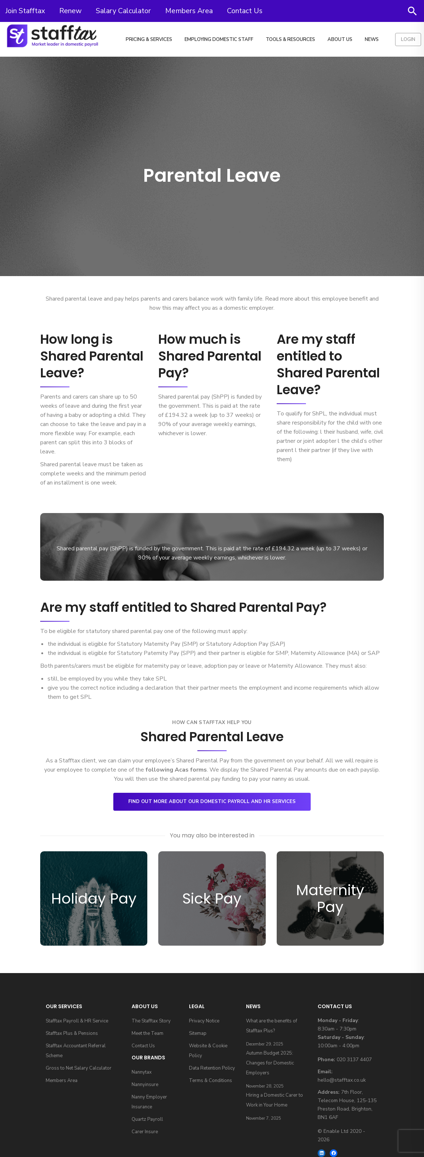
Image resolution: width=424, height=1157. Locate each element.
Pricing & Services (149, 39)
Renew (70, 11)
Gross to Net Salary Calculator (78, 1068)
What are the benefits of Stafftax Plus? (271, 1026)
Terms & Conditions (210, 1080)
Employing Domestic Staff (219, 39)
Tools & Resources (290, 39)
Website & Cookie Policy (208, 1051)
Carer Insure (145, 1131)
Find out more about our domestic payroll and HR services (212, 801)
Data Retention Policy (212, 1068)
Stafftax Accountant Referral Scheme (76, 1051)
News (372, 39)
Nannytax (142, 1072)
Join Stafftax (25, 11)
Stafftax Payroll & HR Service (77, 1021)
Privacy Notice (204, 1021)
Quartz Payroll (147, 1119)
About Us (340, 39)
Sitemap (198, 1033)
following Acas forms (176, 770)
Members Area (189, 11)
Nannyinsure (145, 1084)
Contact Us (244, 11)
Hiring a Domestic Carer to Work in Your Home (274, 1100)
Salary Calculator (123, 11)
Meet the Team (147, 1033)
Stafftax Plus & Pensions (72, 1033)
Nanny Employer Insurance (149, 1102)
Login (408, 39)
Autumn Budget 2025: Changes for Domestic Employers (270, 1063)
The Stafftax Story (151, 1021)
